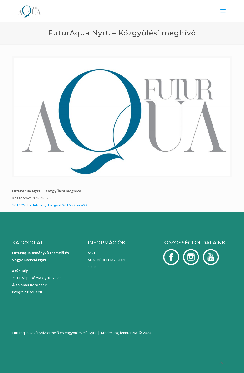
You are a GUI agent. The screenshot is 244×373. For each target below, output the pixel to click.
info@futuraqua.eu (27, 292)
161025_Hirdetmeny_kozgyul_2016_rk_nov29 (49, 205)
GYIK (92, 267)
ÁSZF (92, 252)
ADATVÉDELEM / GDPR (107, 259)
